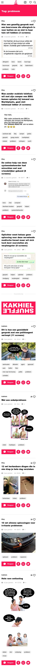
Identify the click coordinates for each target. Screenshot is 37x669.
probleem (5, 69)
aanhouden (6, 364)
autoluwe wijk (7, 134)
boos (13, 62)
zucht (29, 141)
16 (33, 463)
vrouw (4, 656)
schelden (5, 375)
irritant (15, 498)
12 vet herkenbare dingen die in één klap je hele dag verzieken (18, 467)
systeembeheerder (17, 210)
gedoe (29, 134)
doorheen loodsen (8, 206)
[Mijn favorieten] (30, 2)
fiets (16, 368)
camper (22, 134)
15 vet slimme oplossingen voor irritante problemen (18, 524)
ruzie (13, 69)
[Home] (15, 2)
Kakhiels (4, 326)
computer (17, 203)
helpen (27, 206)
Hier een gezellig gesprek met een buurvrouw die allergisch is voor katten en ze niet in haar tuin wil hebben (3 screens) (18, 28)
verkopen (22, 141)
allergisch (5, 62)
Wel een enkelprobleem (13, 400)
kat (21, 65)
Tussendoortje (18, 294)
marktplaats (25, 137)
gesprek (14, 65)
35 (33, 575)
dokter (5, 652)
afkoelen (15, 364)
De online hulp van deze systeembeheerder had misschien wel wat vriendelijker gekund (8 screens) (14, 168)
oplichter (20, 274)
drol (11, 652)
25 (33, 397)
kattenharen (29, 65)
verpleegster (15, 278)
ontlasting (18, 652)
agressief (30, 364)
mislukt (5, 141)
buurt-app (27, 62)
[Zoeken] (35, 2)
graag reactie (15, 137)
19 (33, 519)
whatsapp (26, 278)
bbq (15, 134)
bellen (10, 368)
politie (20, 372)
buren (19, 62)
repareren (23, 557)
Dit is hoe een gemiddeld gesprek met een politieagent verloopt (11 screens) (17, 332)
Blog (3, 21)
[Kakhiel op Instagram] (25, 2)
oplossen (5, 557)
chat (10, 203)
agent (23, 364)
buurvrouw (6, 65)
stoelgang (6, 278)
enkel (4, 445)
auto (4, 368)
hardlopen (12, 445)
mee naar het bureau (9, 372)
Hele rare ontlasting (12, 578)
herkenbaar (6, 498)
